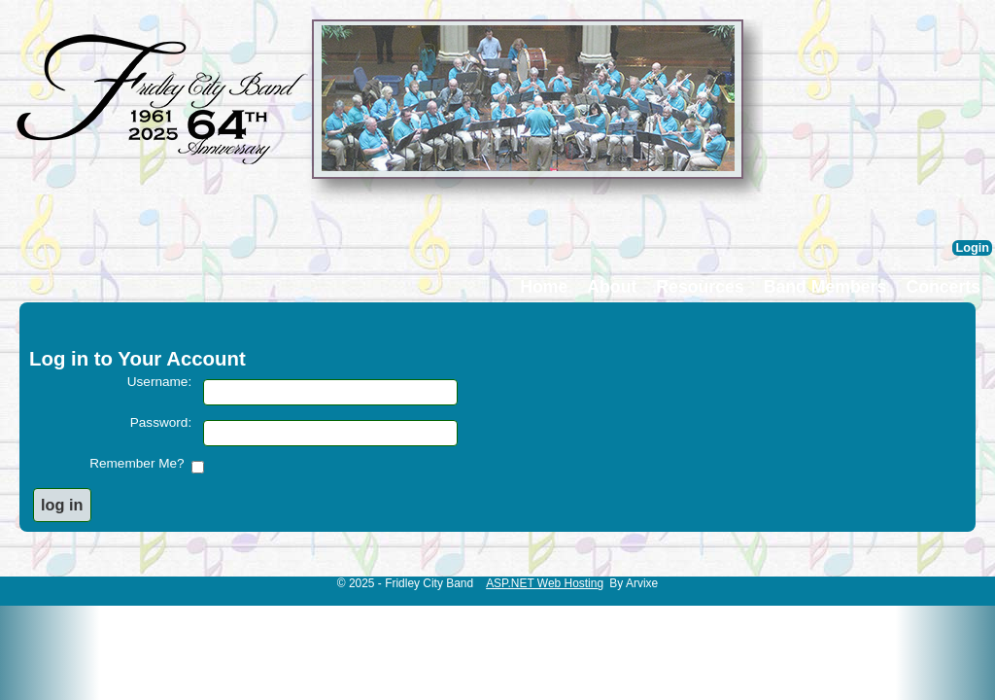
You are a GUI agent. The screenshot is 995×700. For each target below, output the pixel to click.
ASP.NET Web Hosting (544, 583)
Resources (699, 287)
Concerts (943, 287)
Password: (160, 422)
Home (543, 287)
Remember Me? (140, 463)
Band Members (825, 287)
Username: (159, 381)
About (611, 287)
